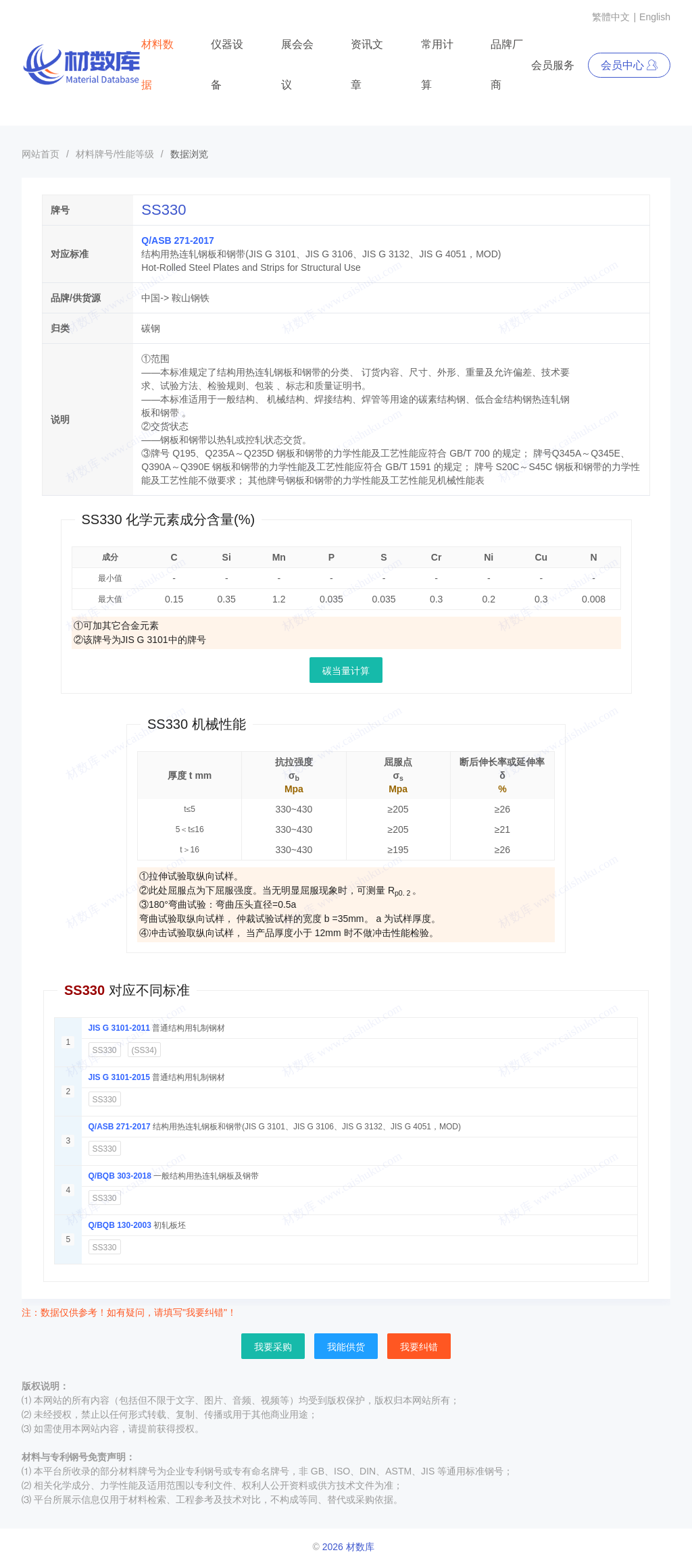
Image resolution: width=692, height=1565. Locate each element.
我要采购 (273, 1346)
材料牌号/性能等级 (115, 154)
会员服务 (552, 65)
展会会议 (297, 65)
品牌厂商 (507, 65)
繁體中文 (611, 16)
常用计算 (437, 65)
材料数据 (157, 65)
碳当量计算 (346, 670)
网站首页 (40, 154)
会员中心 (629, 65)
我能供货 (346, 1346)
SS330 (105, 1050)
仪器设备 (227, 65)
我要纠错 (419, 1346)
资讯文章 (367, 65)
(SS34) (144, 1050)
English (654, 16)
